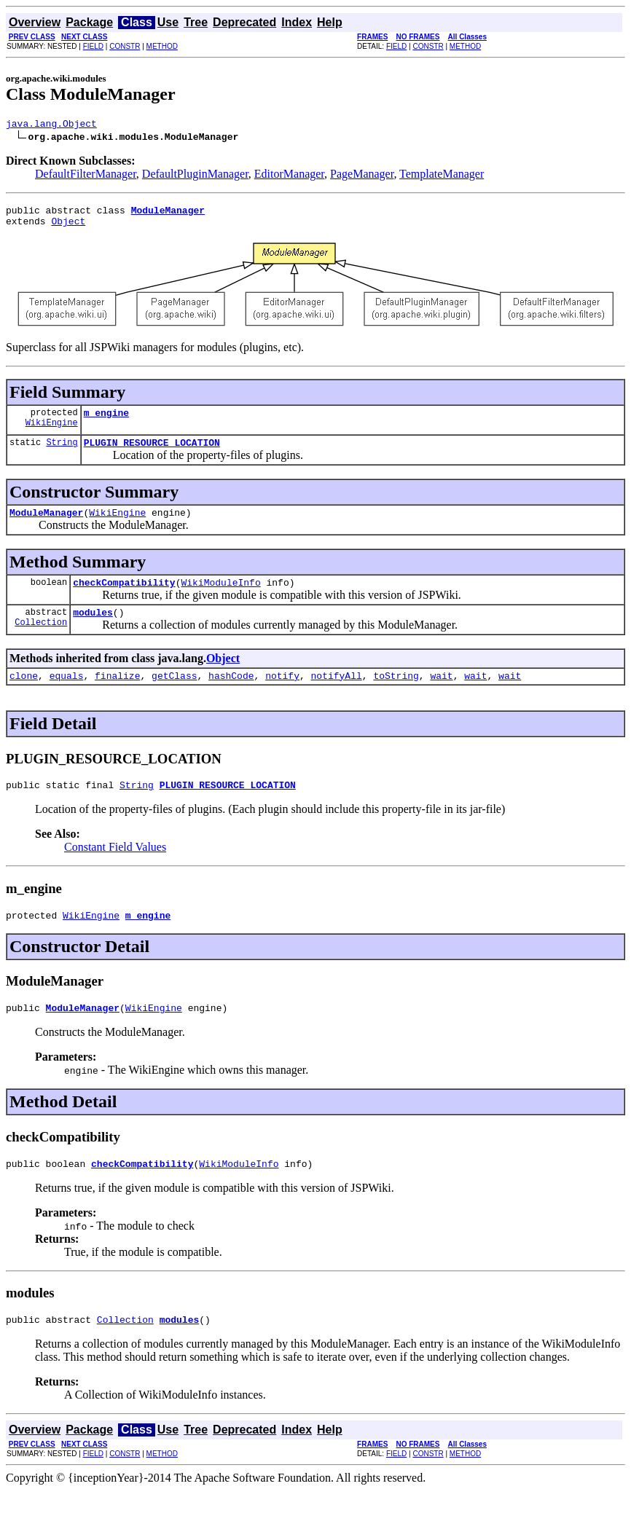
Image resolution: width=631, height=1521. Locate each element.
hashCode (231, 694)
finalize (117, 694)
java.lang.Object (51, 125)
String (61, 453)
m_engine (106, 421)
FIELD (93, 46)
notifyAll (336, 694)
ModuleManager (46, 525)
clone (23, 694)
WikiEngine (52, 433)
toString (395, 694)
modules (93, 629)
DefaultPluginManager (195, 176)
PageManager (361, 176)
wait (441, 694)
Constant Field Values (115, 868)
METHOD (162, 46)
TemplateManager (441, 176)
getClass (174, 694)
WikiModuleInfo (220, 597)
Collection (41, 641)
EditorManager (289, 176)
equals (67, 694)
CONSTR (124, 46)
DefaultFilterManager (85, 176)
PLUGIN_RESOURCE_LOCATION (152, 453)
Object (68, 227)
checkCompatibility (124, 597)
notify (282, 694)
